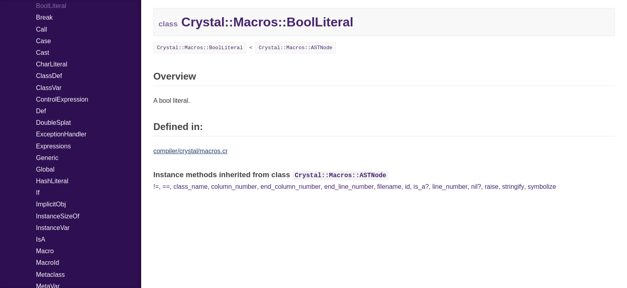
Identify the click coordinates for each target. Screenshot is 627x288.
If (38, 192)
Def (41, 111)
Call (41, 29)
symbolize (542, 186)
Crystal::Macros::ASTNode (295, 48)
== (166, 186)
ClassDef (49, 75)
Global (45, 169)
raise (492, 186)
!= (156, 186)
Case (43, 41)
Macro (45, 251)
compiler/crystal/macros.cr (190, 151)
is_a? (421, 186)
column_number (234, 186)
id (407, 186)
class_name (191, 186)
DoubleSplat (53, 122)
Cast (42, 52)
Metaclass (50, 274)
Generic (47, 157)
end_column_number (291, 186)
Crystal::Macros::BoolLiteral (200, 48)
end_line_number (349, 186)
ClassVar (49, 87)
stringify (513, 186)
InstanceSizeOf (58, 216)
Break (44, 17)
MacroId (47, 262)
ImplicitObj (51, 204)
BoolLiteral (51, 5)
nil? (476, 186)
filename (389, 186)
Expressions (53, 146)
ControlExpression (62, 99)
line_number (449, 186)
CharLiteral (51, 64)
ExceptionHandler (61, 134)
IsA (40, 239)
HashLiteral (52, 181)
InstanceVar (53, 227)
